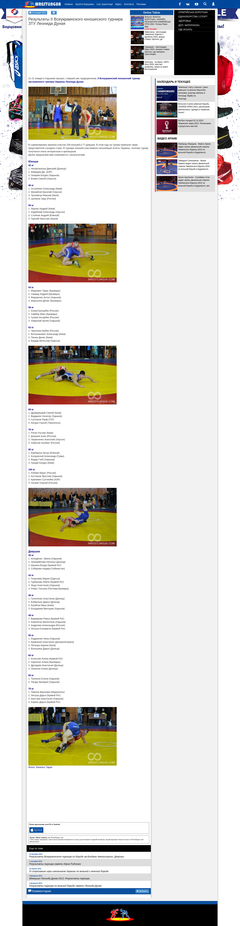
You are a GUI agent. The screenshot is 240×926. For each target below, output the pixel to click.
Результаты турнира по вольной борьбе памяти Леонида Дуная (65, 884)
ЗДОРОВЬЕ (184, 21)
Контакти (129, 4)
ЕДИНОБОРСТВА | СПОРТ (193, 16)
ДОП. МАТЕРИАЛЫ (189, 25)
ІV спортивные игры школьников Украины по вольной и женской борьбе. (69, 870)
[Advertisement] (53, 48)
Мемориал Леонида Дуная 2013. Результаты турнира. (59, 877)
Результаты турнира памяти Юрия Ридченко (55, 862)
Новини (69, 4)
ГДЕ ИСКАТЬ (185, 29)
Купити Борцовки (85, 4)
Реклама (141, 4)
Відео (118, 4)
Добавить (142, 891)
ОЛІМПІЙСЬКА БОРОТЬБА (193, 12)
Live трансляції (104, 4)
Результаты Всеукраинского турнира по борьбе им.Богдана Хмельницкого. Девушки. (76, 855)
